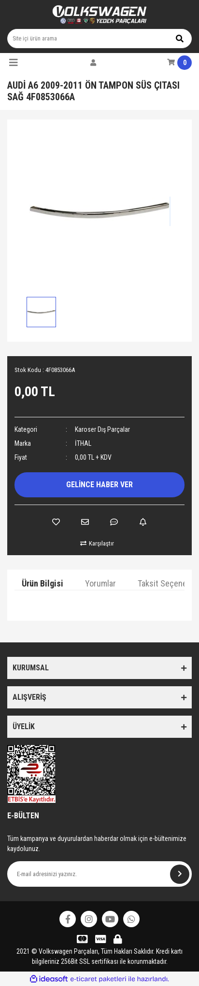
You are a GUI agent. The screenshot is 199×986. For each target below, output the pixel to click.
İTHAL (83, 443)
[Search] (99, 38)
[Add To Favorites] (56, 522)
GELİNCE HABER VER (99, 484)
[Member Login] (93, 62)
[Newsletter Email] (99, 874)
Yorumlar (100, 583)
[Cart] (179, 62)
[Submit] (179, 874)
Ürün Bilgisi (42, 583)
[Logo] (99, 14)
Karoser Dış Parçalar (102, 429)
